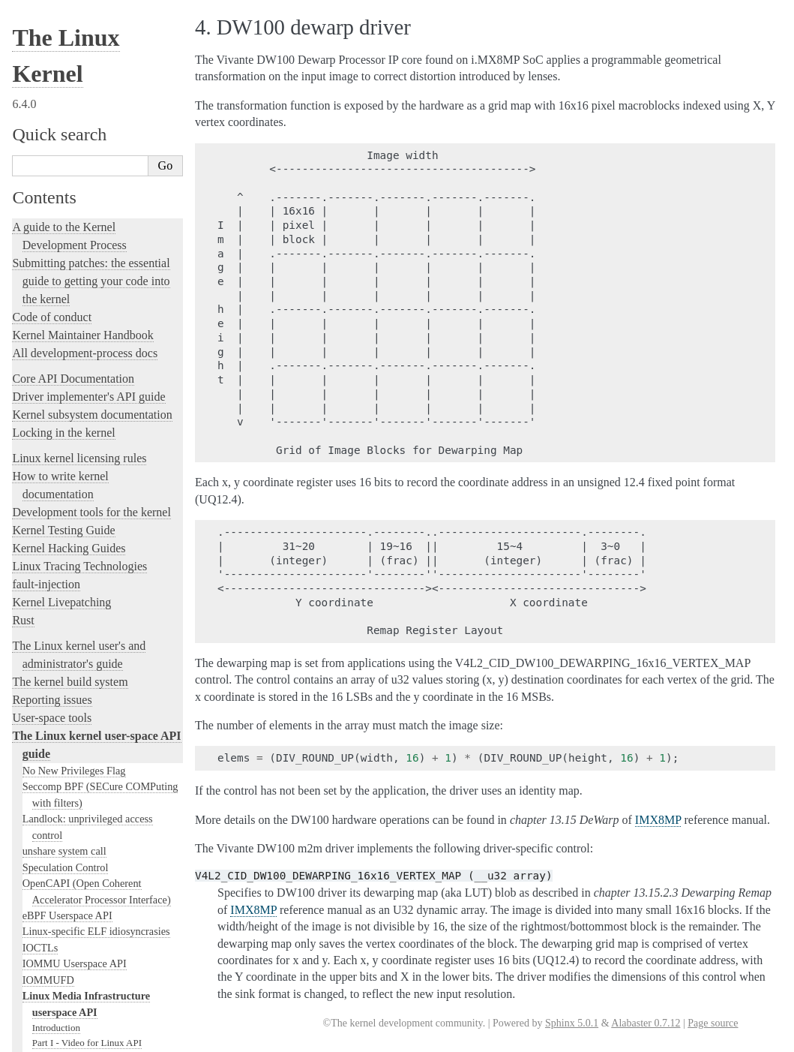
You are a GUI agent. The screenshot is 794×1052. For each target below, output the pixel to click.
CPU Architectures (57, 927)
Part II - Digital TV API (78, 615)
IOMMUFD (48, 539)
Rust (23, 179)
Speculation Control (65, 426)
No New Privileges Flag (74, 329)
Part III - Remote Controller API (95, 630)
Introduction (56, 586)
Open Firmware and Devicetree (87, 901)
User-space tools (51, 276)
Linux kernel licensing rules (79, 17)
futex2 (36, 859)
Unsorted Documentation (72, 952)
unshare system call (64, 410)
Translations (41, 978)
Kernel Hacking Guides (68, 107)
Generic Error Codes (72, 689)
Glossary (49, 703)
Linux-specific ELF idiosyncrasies (96, 490)
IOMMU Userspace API (74, 522)
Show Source (44, 1038)
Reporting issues (51, 258)
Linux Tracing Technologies (79, 125)
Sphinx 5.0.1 (571, 1023)
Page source (713, 1023)
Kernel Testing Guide (63, 89)
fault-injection (46, 143)
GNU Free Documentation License (100, 718)
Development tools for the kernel (91, 71)
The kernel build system (69, 240)
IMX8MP (658, 819)
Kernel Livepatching (61, 161)
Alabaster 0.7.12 (645, 1023)
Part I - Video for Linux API (87, 601)
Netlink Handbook (62, 762)
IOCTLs (40, 506)
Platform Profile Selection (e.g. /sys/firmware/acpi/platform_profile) (101, 794)
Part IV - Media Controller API (93, 645)
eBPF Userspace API (67, 474)
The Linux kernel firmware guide (92, 883)
